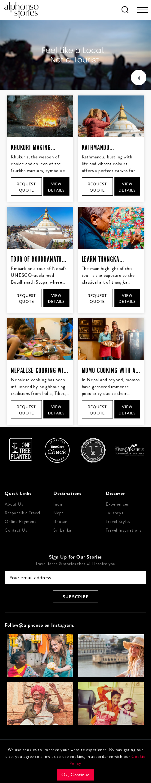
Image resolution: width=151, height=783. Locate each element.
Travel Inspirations (123, 530)
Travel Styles (118, 522)
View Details (56, 187)
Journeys (114, 513)
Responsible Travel (22, 513)
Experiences (117, 504)
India (58, 504)
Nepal (59, 513)
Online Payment (20, 522)
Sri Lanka (62, 530)
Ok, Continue (75, 775)
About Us (14, 504)
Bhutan (60, 522)
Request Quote (26, 187)
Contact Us (16, 530)
